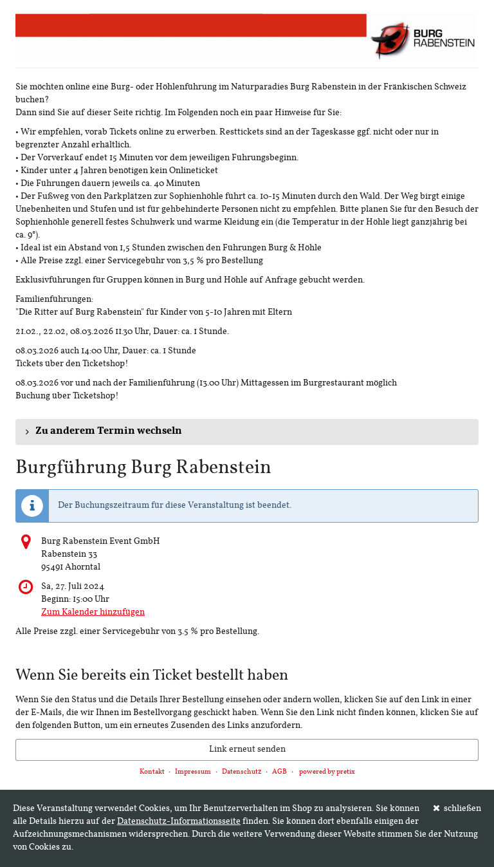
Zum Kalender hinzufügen (93, 612)
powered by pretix (327, 772)
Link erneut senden (247, 749)
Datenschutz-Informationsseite (179, 821)
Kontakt (152, 772)
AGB (279, 772)
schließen (457, 808)
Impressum (193, 772)
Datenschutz (242, 772)
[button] (247, 432)
